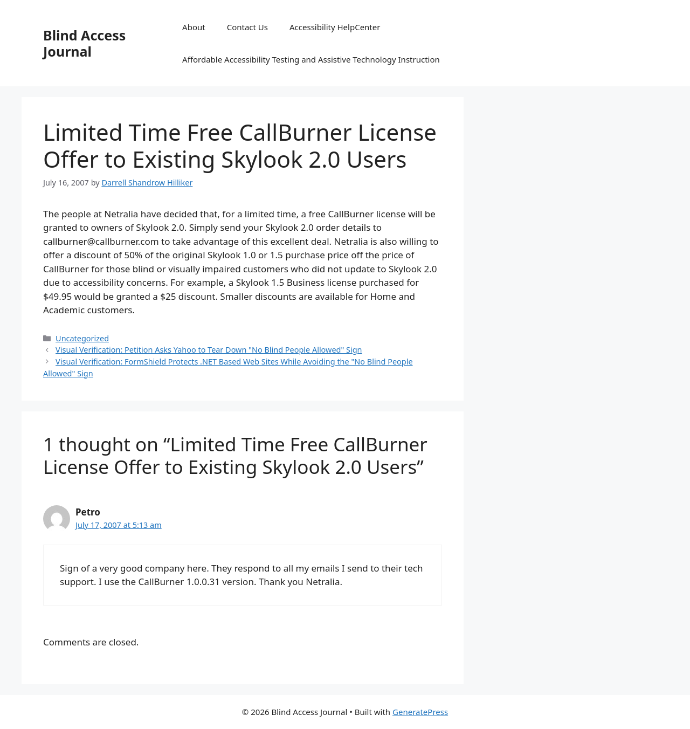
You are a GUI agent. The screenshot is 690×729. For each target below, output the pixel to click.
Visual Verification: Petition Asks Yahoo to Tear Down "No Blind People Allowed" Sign (209, 350)
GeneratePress (420, 711)
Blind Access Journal (84, 43)
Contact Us (247, 27)
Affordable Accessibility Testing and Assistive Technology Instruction (311, 59)
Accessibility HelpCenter (334, 27)
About (193, 27)
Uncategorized (82, 338)
